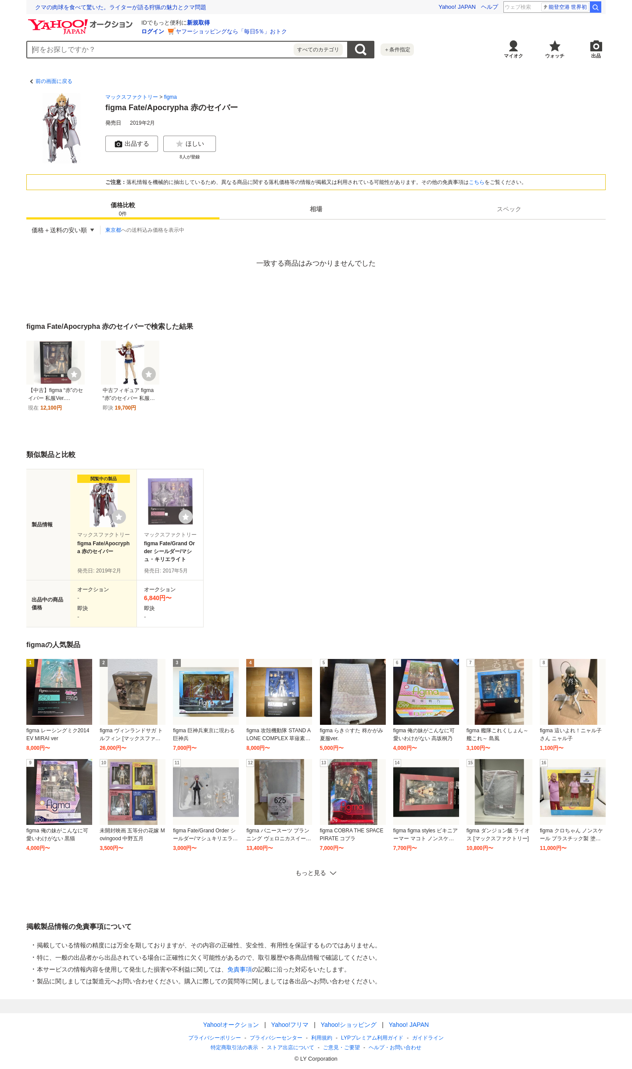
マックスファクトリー (131, 97)
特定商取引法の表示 (234, 1047)
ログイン (152, 31)
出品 (596, 55)
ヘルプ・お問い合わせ (395, 1047)
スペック (509, 208)
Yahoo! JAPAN (457, 7)
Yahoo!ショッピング (349, 1024)
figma (170, 97)
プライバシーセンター (276, 1038)
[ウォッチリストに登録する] (119, 517)
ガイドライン (428, 1038)
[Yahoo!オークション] (81, 21)
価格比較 (123, 210)
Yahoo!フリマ (290, 1024)
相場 (316, 208)
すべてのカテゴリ (318, 50)
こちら (477, 182)
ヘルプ (489, 7)
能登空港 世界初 (564, 7)
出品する (131, 144)
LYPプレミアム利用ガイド (372, 1038)
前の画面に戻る (54, 81)
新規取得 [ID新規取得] (198, 22)
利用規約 (321, 1038)
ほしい (189, 144)
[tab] (122, 209)
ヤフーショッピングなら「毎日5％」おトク (231, 31)
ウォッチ (554, 55)
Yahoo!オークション (231, 1024)
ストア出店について (290, 1047)
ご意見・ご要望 (341, 1047)
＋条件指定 (397, 50)
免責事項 (239, 969)
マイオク (513, 55)
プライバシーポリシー (214, 1038)
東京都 (113, 230)
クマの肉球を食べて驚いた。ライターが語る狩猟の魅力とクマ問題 (120, 7)
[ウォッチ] (74, 374)
